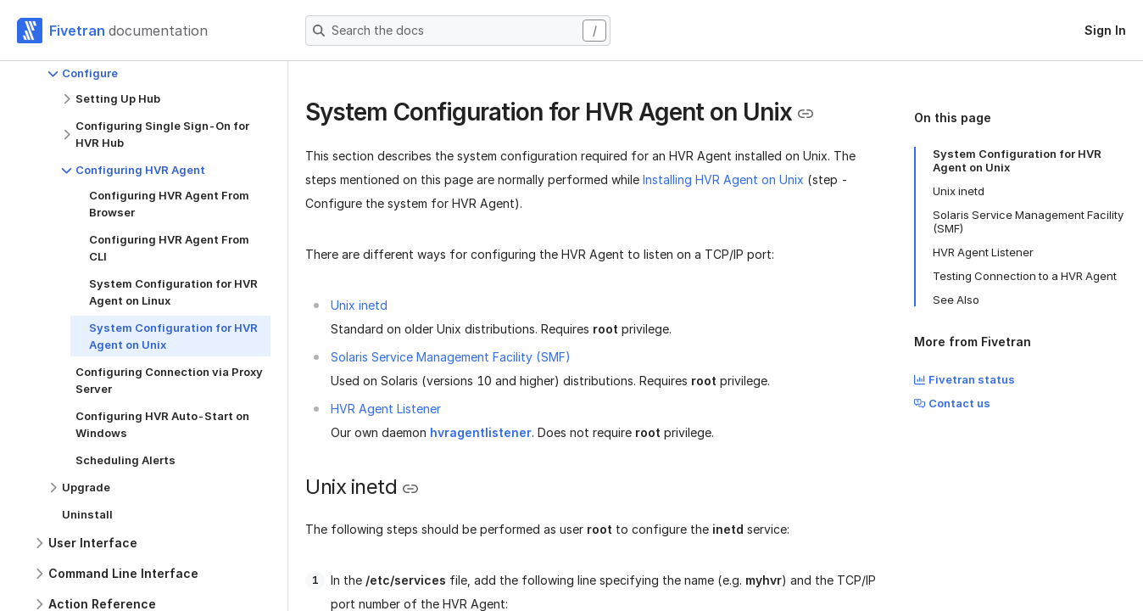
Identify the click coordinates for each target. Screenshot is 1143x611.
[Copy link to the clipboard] (805, 114)
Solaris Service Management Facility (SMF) (451, 357)
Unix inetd (359, 305)
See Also (956, 299)
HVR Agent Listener (386, 408)
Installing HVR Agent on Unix (723, 179)
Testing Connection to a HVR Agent (1025, 276)
